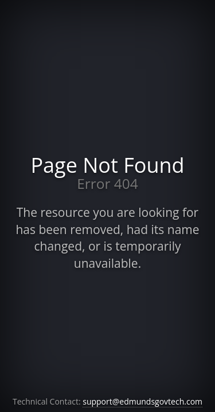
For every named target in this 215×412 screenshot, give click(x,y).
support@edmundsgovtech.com (142, 401)
